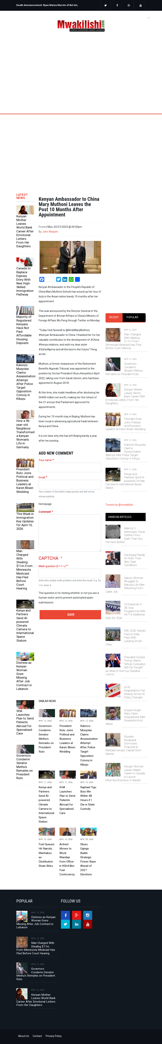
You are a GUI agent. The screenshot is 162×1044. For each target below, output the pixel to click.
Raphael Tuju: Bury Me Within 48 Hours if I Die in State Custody (88, 798)
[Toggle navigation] (148, 17)
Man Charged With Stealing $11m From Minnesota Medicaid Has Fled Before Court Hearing (24, 569)
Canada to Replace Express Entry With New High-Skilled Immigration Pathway (24, 281)
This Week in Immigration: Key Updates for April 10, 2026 (25, 521)
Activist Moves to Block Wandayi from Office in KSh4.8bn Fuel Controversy (67, 859)
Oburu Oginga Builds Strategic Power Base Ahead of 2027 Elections (88, 859)
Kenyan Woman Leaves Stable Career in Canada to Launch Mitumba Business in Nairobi (125, 773)
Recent (114, 317)
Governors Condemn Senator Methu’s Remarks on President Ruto (24, 767)
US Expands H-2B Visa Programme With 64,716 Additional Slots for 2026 (125, 611)
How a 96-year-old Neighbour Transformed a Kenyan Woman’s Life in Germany (25, 434)
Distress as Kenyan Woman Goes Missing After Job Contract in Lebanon (24, 676)
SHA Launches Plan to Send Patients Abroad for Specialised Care (25, 722)
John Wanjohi (50, 231)
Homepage (45, 503)
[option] (47, 6)
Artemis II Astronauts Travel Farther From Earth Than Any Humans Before (125, 535)
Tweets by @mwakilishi (119, 504)
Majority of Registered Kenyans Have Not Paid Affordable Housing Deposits (24, 330)
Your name (45, 460)
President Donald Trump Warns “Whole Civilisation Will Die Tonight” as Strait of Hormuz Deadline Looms (125, 666)
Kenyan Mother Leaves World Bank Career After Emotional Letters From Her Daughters (25, 231)
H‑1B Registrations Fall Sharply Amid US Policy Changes (134, 692)
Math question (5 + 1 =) (52, 566)
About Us (23, 1036)
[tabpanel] (126, 405)
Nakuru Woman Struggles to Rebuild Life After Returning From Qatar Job (125, 584)
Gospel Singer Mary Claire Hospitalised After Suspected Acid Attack (125, 717)
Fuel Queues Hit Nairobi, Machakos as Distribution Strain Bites (46, 855)
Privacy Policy (54, 1036)
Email (42, 477)
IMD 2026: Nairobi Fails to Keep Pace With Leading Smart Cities (126, 637)
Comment (45, 511)
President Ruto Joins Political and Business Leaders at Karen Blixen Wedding (24, 480)
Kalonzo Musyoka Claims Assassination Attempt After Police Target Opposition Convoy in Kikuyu (25, 382)
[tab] (114, 317)
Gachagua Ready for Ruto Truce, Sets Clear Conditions (134, 560)
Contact (37, 1036)
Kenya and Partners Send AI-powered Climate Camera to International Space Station (25, 625)
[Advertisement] (81, 148)
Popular (132, 317)
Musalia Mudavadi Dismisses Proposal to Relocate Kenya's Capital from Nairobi (123, 745)
